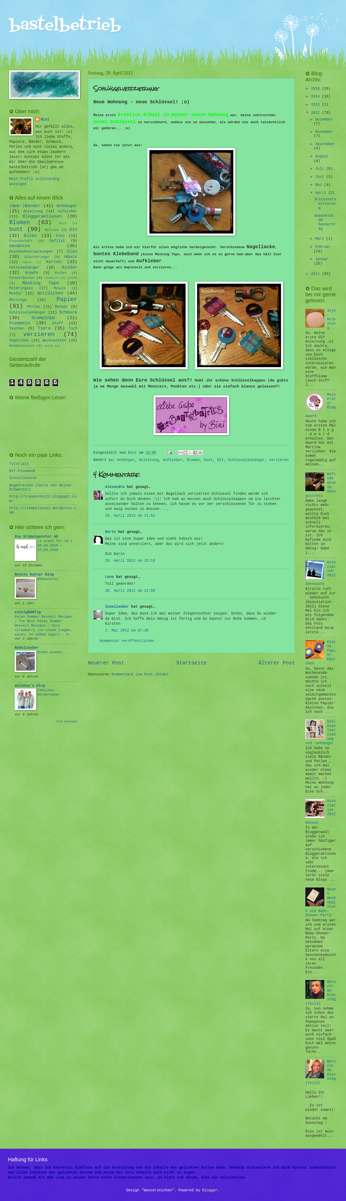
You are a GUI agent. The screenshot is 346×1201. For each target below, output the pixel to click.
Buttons (52, 230)
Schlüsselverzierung (325, 203)
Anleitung (149, 460)
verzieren (279, 460)
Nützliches (50, 293)
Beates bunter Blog (34, 575)
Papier (67, 299)
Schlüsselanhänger (246, 460)
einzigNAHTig (28, 612)
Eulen (30, 235)
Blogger (210, 1190)
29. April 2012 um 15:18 (130, 561)
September (325, 144)
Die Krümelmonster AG (36, 537)
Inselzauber (117, 607)
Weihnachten (54, 341)
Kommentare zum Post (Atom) (140, 674)
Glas (72, 251)
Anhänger (125, 460)
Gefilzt (57, 241)
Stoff (57, 323)
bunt (208, 460)
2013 (316, 105)
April (321, 193)
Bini (45, 120)
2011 (316, 274)
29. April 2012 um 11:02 (130, 516)
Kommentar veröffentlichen (127, 641)
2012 (316, 113)
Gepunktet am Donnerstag (325, 222)
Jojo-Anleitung (331, 319)
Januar (321, 259)
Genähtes (19, 245)
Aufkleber (172, 460)
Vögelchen (19, 341)
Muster (15, 293)
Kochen (61, 273)
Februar (323, 247)
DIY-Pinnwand (22, 471)
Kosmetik (51, 278)
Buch (62, 223)
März (320, 239)
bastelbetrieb (65, 25)
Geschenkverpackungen (31, 252)
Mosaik (60, 288)
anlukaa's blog (30, 686)
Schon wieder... (52, 652)
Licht (72, 278)
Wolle (48, 346)
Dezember (324, 120)
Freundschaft (21, 241)
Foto (60, 236)
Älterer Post (276, 663)
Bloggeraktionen (42, 216)
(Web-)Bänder (24, 205)
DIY (220, 460)
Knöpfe (31, 273)
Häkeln (70, 257)
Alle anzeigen (66, 721)
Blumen (193, 460)
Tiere (44, 328)
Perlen (33, 307)
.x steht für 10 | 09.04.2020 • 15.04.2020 (55, 545)
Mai (319, 185)
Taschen (16, 329)
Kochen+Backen (22, 278)
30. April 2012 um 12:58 (130, 591)
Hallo (27, 262)
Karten (54, 261)
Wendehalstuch (22, 346)
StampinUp (43, 317)
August (321, 156)
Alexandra (115, 487)
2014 (316, 97)
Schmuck (68, 312)
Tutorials (19, 464)
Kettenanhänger (24, 268)
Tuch (73, 329)
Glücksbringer (37, 257)
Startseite (191, 663)
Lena (109, 577)
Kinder (69, 267)
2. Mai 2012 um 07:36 (127, 631)
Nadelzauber (27, 648)
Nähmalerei (47, 579)
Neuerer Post (106, 663)
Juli (320, 169)
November (324, 132)
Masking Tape (40, 283)
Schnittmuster (23, 478)
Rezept (61, 307)
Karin (110, 532)
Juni (320, 177)
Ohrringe (17, 300)
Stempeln (19, 323)
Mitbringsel (21, 288)
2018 (316, 89)
